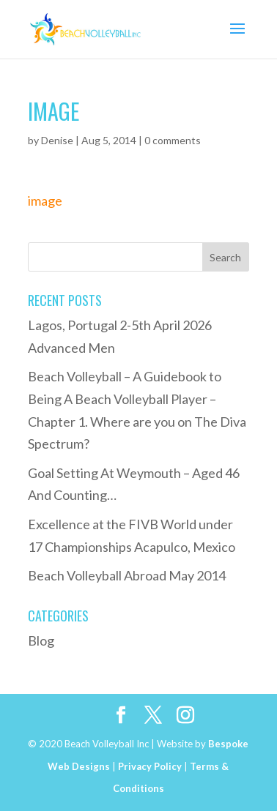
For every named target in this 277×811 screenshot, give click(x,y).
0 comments (172, 140)
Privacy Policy (150, 766)
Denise (57, 140)
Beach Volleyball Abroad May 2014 (127, 575)
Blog (41, 640)
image (45, 201)
